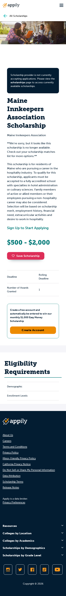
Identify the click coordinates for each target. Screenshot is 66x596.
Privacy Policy (10, 452)
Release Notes (11, 487)
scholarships (18, 82)
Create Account (33, 330)
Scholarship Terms (13, 481)
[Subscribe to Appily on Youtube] (57, 569)
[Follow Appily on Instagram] (8, 569)
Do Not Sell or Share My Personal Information (29, 469)
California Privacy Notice (17, 464)
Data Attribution (11, 475)
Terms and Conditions (15, 446)
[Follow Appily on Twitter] (20, 569)
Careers (7, 440)
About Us (8, 435)
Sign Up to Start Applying (28, 228)
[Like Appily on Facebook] (32, 569)
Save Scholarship (26, 256)
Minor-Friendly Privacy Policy (19, 458)
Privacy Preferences (14, 502)
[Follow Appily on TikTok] (44, 569)
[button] (14, 255)
